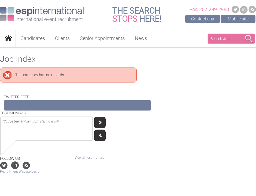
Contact (202, 19)
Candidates (32, 38)
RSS (252, 9)
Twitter (235, 9)
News (141, 38)
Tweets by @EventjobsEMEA (27, 105)
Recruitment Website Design (20, 171)
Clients (62, 38)
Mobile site (238, 19)
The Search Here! (136, 15)
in (244, 9)
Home (7, 38)
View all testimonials (89, 158)
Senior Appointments (102, 38)
